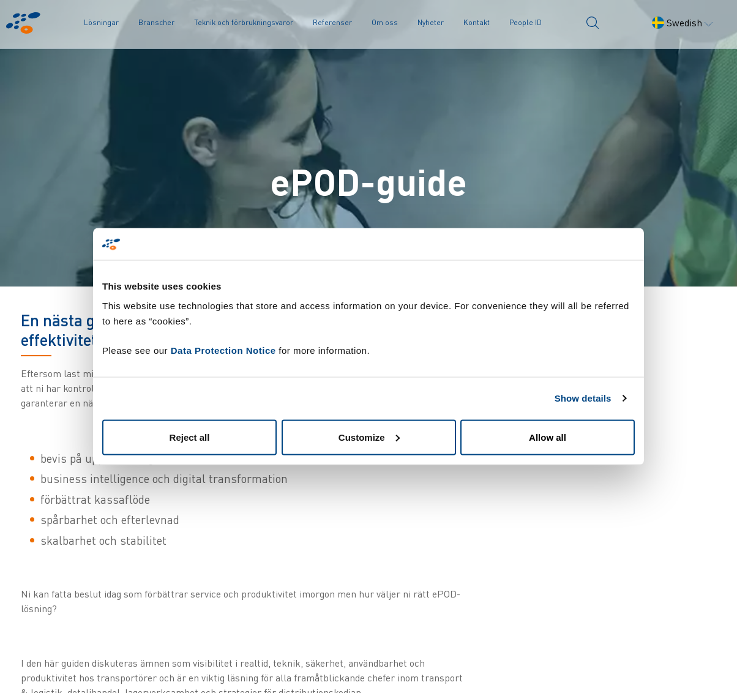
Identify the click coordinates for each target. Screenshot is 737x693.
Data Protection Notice (223, 350)
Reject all (190, 437)
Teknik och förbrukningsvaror (243, 22)
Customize (369, 437)
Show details (583, 398)
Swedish (682, 23)
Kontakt (476, 22)
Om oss (385, 22)
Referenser (332, 22)
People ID (525, 22)
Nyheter (430, 22)
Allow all (547, 437)
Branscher (156, 22)
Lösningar (101, 22)
